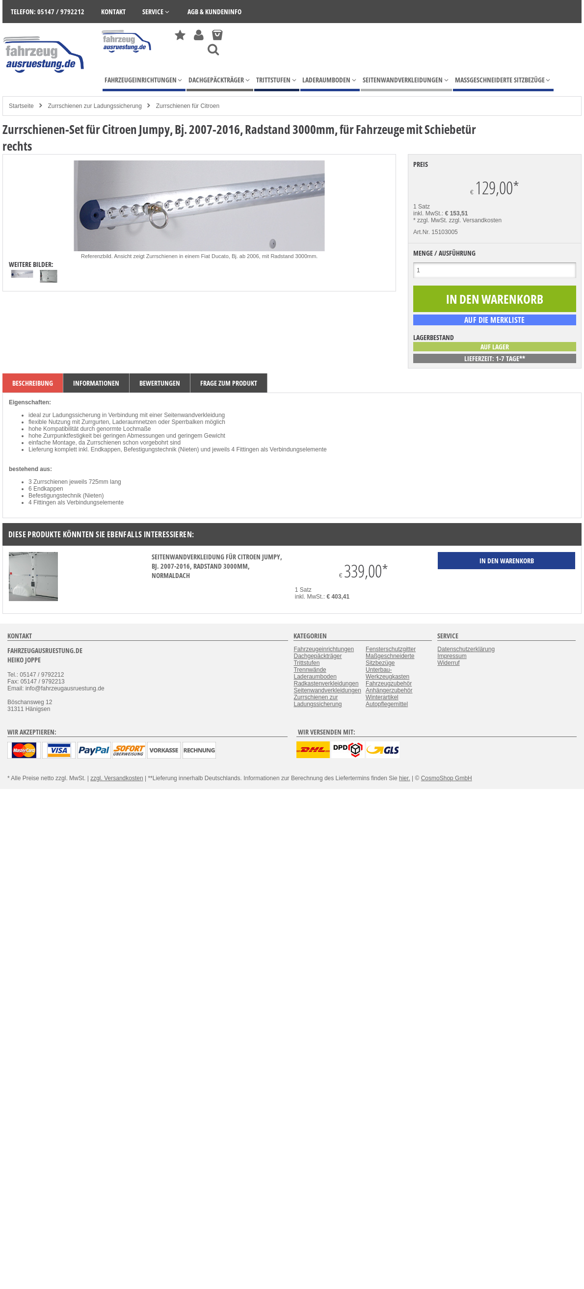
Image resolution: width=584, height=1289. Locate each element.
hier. (404, 778)
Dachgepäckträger (317, 656)
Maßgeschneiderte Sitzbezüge (390, 659)
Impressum (451, 656)
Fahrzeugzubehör (389, 683)
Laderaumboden (314, 676)
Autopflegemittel (387, 704)
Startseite (21, 106)
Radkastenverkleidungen (325, 683)
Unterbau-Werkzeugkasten (387, 673)
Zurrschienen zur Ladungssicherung (94, 106)
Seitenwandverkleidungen (327, 690)
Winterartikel (382, 697)
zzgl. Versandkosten (475, 220)
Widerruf (448, 662)
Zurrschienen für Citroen (187, 106)
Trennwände (309, 669)
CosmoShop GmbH (446, 778)
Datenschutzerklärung (466, 649)
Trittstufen (306, 662)
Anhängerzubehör (389, 690)
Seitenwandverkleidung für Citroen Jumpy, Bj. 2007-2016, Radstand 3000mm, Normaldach (217, 566)
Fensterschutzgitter (391, 649)
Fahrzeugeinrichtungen (323, 649)
